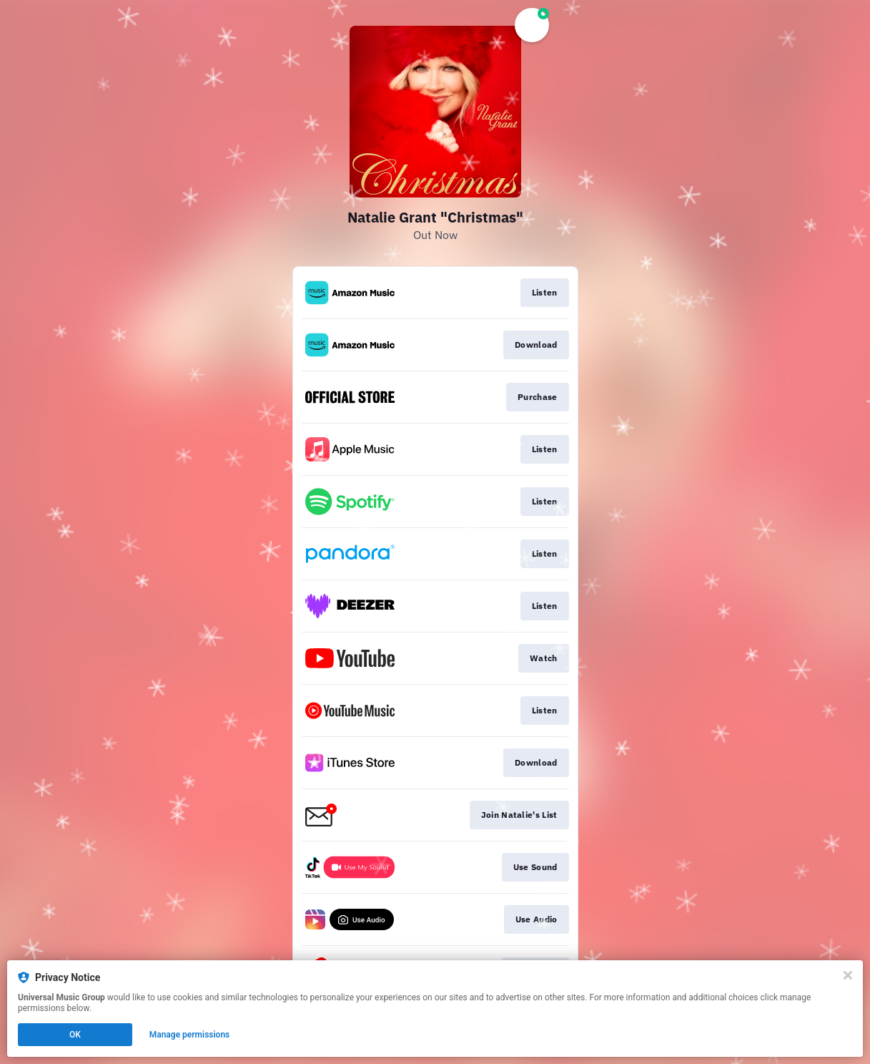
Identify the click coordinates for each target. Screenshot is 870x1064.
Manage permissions (189, 1035)
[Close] (847, 975)
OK (75, 1035)
